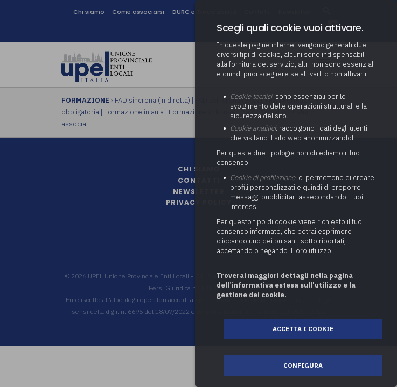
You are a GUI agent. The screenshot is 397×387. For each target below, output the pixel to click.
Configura (303, 365)
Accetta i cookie (303, 329)
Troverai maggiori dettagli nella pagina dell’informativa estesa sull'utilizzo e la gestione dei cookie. (286, 285)
